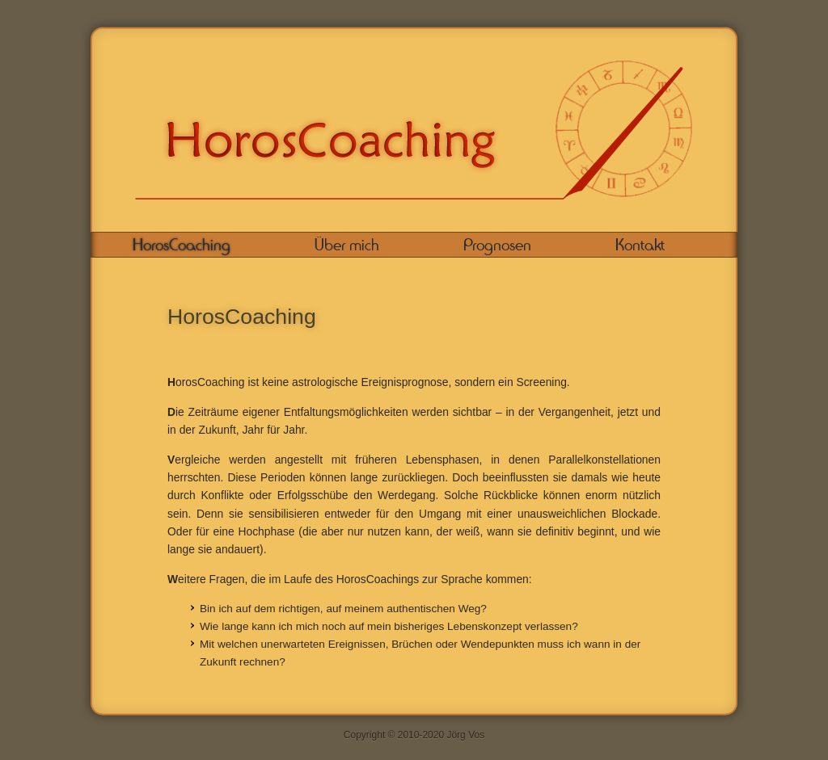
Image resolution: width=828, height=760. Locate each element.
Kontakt (640, 245)
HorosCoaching (181, 245)
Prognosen (497, 245)
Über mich (347, 245)
